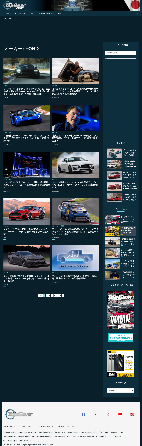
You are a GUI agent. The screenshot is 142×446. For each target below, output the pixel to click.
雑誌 (59, 13)
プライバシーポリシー (26, 426)
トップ (4, 18)
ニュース (7, 13)
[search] (138, 13)
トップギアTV (20, 13)
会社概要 (60, 426)
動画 (31, 13)
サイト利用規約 (9, 426)
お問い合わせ (72, 426)
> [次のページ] (60, 296)
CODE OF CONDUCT (46, 426)
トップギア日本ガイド (45, 13)
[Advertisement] (71, 29)
